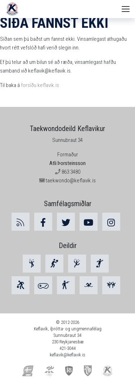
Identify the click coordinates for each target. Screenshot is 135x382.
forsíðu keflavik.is (40, 85)
